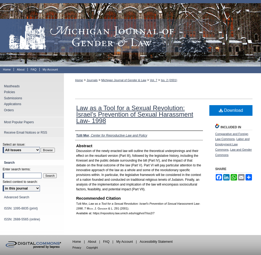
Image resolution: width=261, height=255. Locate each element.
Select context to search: (20, 182)
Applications (12, 104)
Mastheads (12, 86)
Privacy (76, 247)
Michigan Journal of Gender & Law (130, 33)
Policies (9, 92)
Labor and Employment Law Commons (232, 144)
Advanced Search (16, 197)
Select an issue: (14, 144)
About (92, 242)
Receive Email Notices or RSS (25, 132)
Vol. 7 (153, 80)
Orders (9, 110)
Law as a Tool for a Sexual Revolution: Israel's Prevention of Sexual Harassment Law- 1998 (134, 114)
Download (231, 110)
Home (79, 80)
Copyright (92, 247)
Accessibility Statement (156, 242)
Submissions (13, 98)
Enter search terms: (17, 169)
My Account (124, 242)
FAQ (106, 242)
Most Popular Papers (19, 122)
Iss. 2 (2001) (169, 80)
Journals (92, 80)
